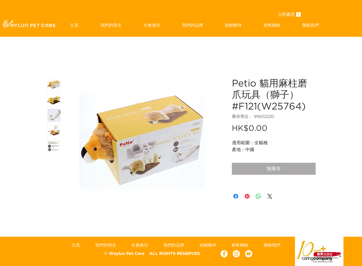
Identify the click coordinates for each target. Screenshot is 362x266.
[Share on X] (269, 196)
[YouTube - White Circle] (248, 253)
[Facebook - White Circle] (224, 253)
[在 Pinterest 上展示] (247, 196)
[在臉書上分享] (235, 196)
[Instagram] (236, 253)
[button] (192, 25)
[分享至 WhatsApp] (258, 196)
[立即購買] (286, 15)
